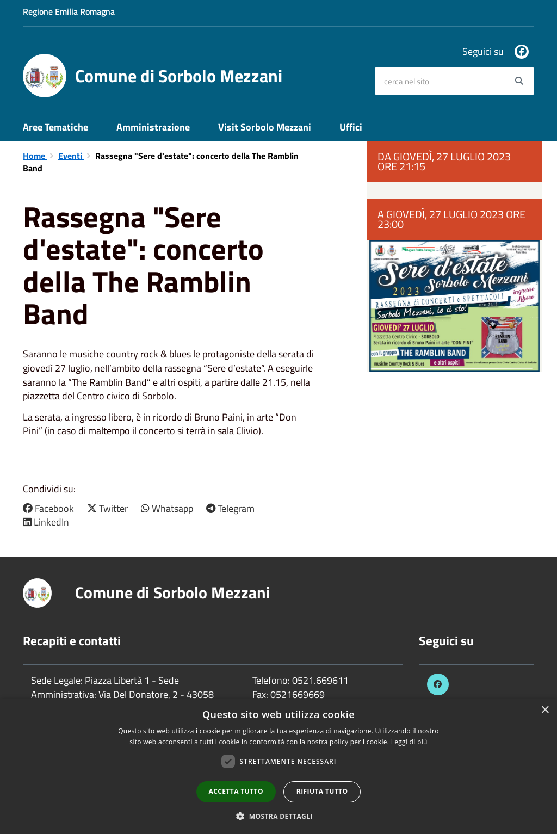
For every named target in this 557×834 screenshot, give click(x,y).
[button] (278, 816)
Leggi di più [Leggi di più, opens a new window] (409, 741)
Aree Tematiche (55, 127)
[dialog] (278, 766)
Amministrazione (153, 127)
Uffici (350, 127)
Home (35, 155)
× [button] (545, 710)
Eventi (71, 155)
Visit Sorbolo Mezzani (264, 127)
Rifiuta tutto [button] (322, 791)
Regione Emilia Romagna (69, 11)
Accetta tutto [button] (236, 791)
